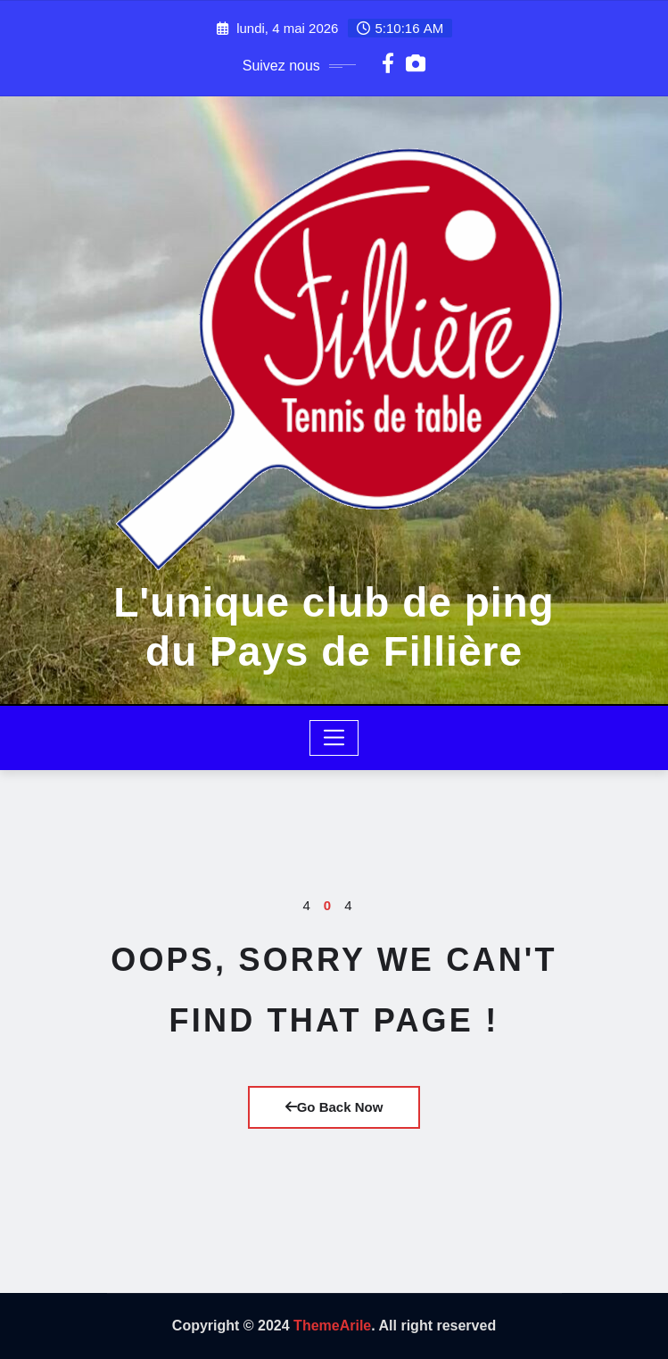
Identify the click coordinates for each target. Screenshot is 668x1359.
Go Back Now (334, 1107)
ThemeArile (332, 1325)
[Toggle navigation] (334, 738)
